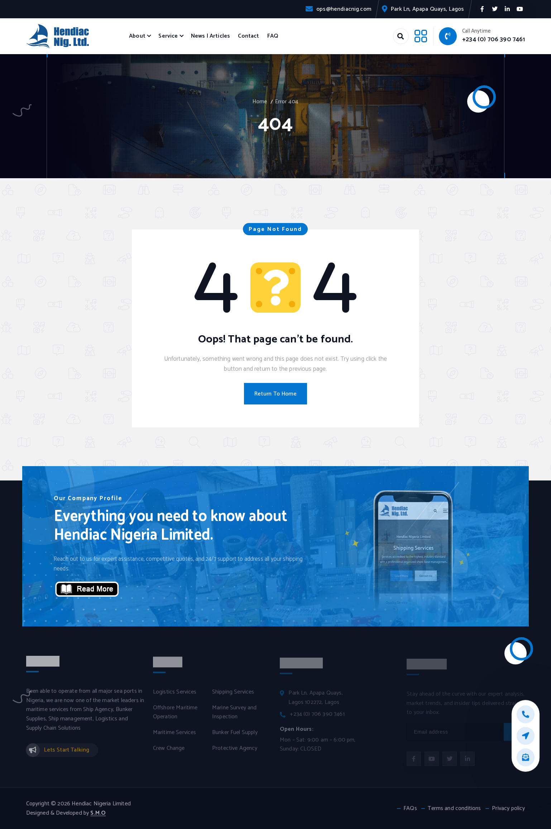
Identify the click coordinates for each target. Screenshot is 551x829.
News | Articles (210, 36)
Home (260, 101)
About (137, 36)
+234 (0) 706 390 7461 (493, 39)
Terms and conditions (454, 808)
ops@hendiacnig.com (343, 9)
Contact (248, 36)
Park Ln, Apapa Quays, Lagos (427, 9)
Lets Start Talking (67, 754)
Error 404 (286, 101)
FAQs (410, 808)
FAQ (272, 36)
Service (168, 36)
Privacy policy (508, 808)
